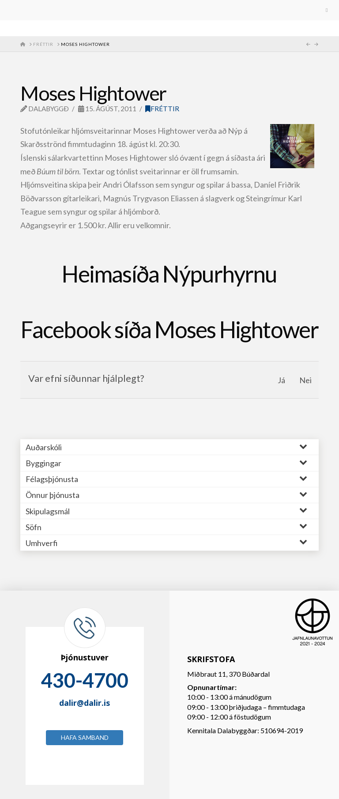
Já (281, 380)
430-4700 (84, 680)
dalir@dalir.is (84, 702)
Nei (305, 380)
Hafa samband (85, 737)
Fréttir (162, 109)
